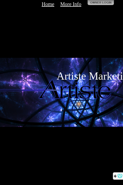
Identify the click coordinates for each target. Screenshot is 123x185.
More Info (70, 4)
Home (48, 4)
